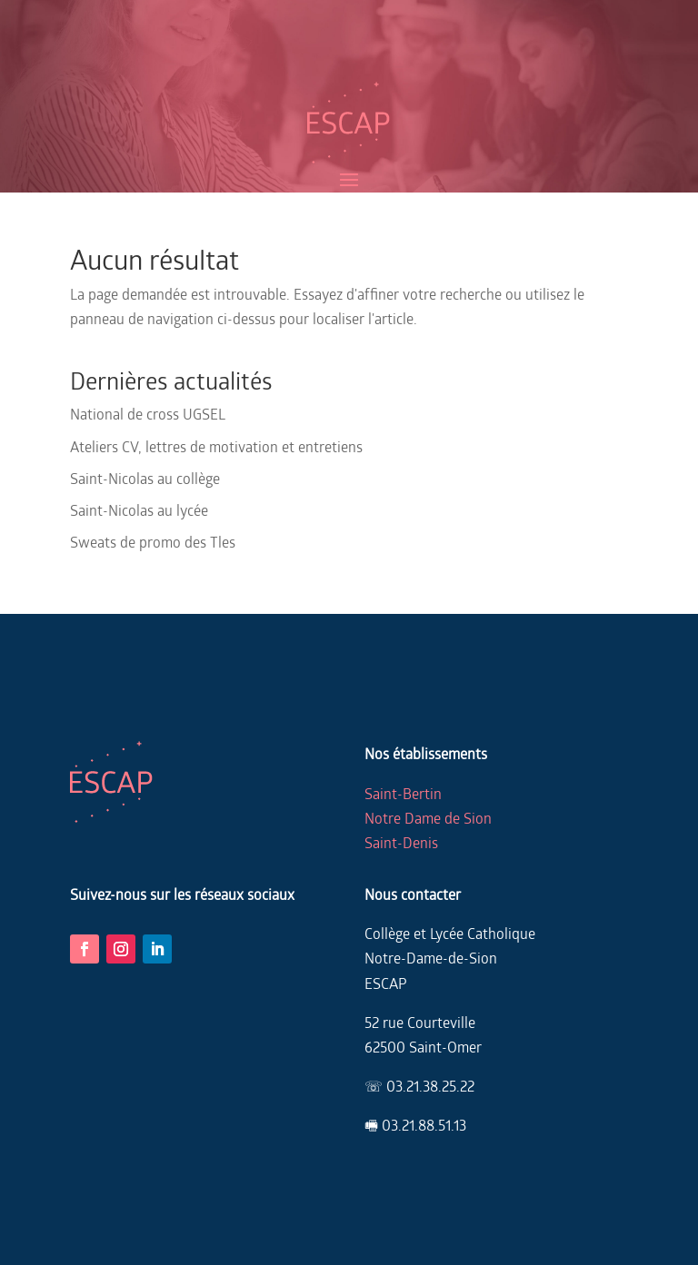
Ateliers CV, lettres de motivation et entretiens (216, 446)
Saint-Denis (401, 842)
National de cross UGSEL (147, 413)
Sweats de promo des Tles (152, 541)
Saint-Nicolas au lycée (139, 509)
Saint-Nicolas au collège (145, 478)
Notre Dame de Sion (428, 817)
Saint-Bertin (403, 793)
